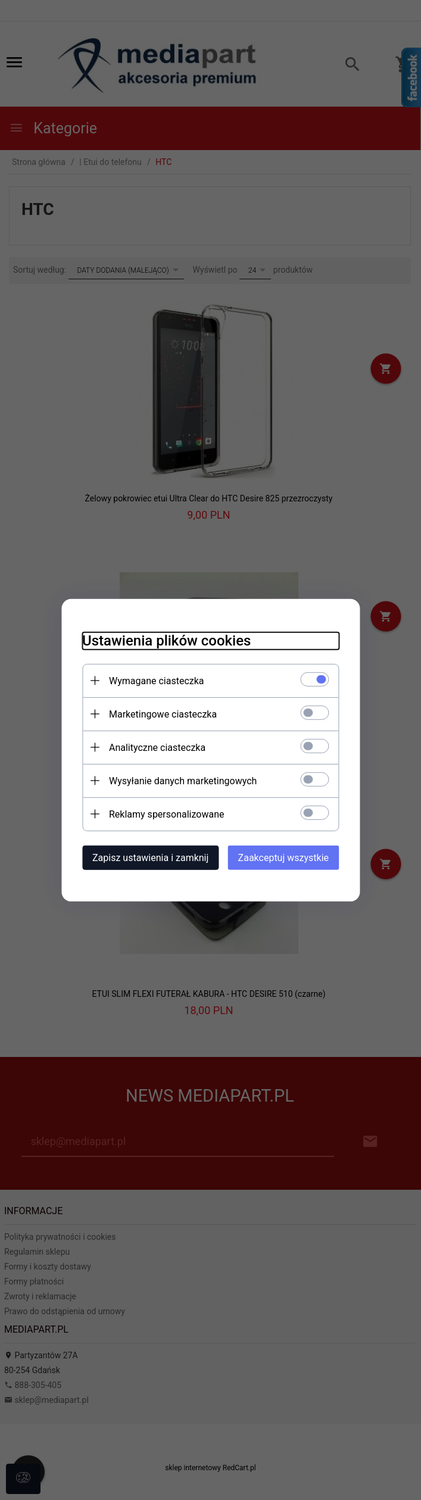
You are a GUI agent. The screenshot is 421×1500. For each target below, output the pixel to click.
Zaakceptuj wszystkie (292, 856)
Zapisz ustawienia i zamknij (142, 856)
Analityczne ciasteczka (149, 746)
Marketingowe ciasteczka (154, 713)
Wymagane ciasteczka (148, 679)
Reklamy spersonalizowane (158, 813)
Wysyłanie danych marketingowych (174, 779)
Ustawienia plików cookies (158, 639)
